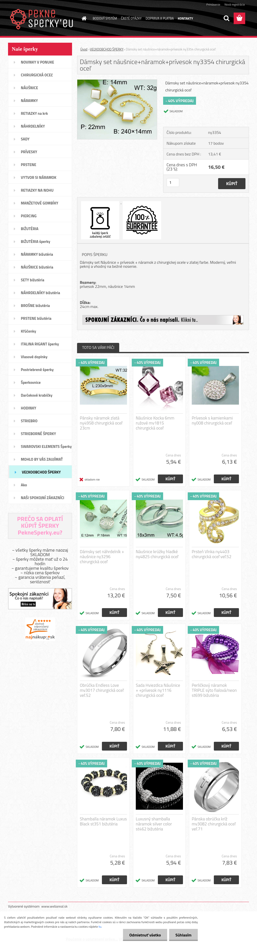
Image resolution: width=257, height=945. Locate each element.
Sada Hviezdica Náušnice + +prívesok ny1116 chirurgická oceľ (158, 690)
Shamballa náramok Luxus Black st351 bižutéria (103, 821)
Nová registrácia (234, 4)
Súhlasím (183, 935)
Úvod (83, 49)
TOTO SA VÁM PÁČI (98, 347)
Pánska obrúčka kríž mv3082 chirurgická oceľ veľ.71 (214, 823)
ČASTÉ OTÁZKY (131, 18)
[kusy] (173, 182)
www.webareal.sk (54, 906)
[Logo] (42, 18)
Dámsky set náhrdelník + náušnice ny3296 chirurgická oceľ (102, 556)
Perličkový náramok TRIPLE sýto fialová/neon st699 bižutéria (214, 690)
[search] (226, 18)
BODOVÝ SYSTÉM (105, 18)
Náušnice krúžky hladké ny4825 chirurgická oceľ (157, 554)
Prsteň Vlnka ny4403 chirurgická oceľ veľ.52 (211, 554)
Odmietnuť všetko (145, 935)
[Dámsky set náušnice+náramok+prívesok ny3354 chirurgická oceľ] (117, 82)
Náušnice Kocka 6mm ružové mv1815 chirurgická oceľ (155, 423)
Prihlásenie (213, 4)
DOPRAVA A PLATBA (160, 18)
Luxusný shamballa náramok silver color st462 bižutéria (154, 823)
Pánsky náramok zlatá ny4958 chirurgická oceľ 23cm (101, 423)
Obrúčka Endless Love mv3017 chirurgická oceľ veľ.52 (102, 690)
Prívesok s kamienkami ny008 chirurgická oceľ (212, 420)
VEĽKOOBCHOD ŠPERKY (106, 49)
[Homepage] (83, 18)
